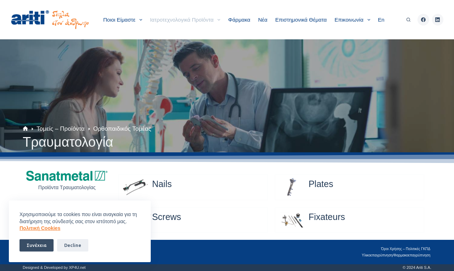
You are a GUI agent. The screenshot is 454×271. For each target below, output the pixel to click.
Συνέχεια (36, 245)
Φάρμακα (239, 20)
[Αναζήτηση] (408, 20)
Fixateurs (327, 217)
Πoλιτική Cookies (40, 228)
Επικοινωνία (353, 20)
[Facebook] (423, 20)
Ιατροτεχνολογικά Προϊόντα (186, 20)
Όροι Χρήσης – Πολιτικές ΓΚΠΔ (406, 249)
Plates (321, 184)
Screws (166, 217)
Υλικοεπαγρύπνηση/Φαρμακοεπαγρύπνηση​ (397, 255)
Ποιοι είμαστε (124, 20)
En (381, 20)
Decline (72, 245)
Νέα (262, 20)
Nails (162, 184)
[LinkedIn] (438, 20)
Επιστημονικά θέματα (301, 20)
